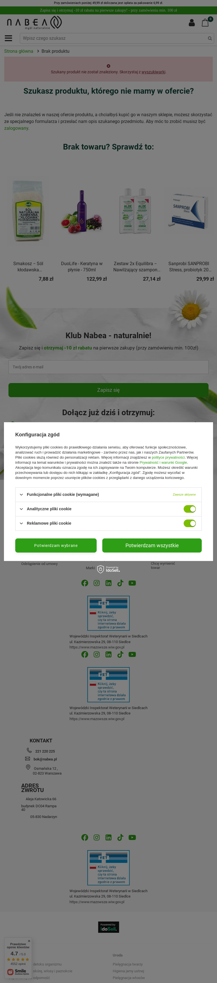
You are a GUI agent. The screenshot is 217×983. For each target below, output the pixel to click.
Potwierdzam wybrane (55, 545)
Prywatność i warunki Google (163, 462)
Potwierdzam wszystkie (152, 545)
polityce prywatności (168, 457)
